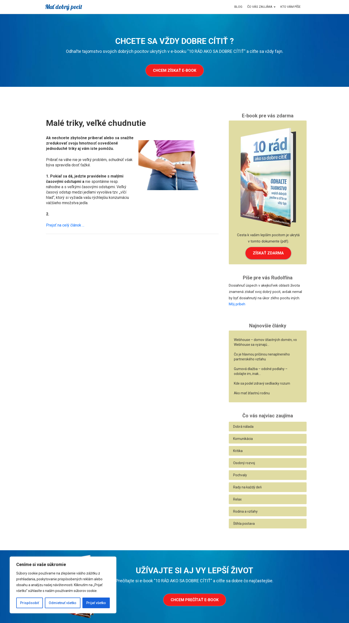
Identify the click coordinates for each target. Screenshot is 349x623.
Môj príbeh (237, 304)
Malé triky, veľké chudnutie (96, 123)
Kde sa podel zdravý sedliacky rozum (262, 383)
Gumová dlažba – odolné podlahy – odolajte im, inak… (260, 371)
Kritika (238, 451)
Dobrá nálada (243, 427)
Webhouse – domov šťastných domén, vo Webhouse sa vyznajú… (265, 342)
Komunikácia (243, 439)
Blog (238, 6)
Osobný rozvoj (244, 463)
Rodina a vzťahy (245, 511)
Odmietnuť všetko (62, 603)
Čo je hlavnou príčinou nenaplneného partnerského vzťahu (262, 356)
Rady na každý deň (247, 487)
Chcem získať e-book (174, 70)
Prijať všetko (96, 603)
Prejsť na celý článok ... (65, 225)
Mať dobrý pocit (63, 6)
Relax (237, 499)
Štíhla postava (244, 524)
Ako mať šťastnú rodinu (252, 393)
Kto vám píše (290, 6)
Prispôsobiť (29, 603)
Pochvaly (240, 475)
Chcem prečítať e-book (195, 600)
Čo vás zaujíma (261, 6)
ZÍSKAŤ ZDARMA (268, 253)
